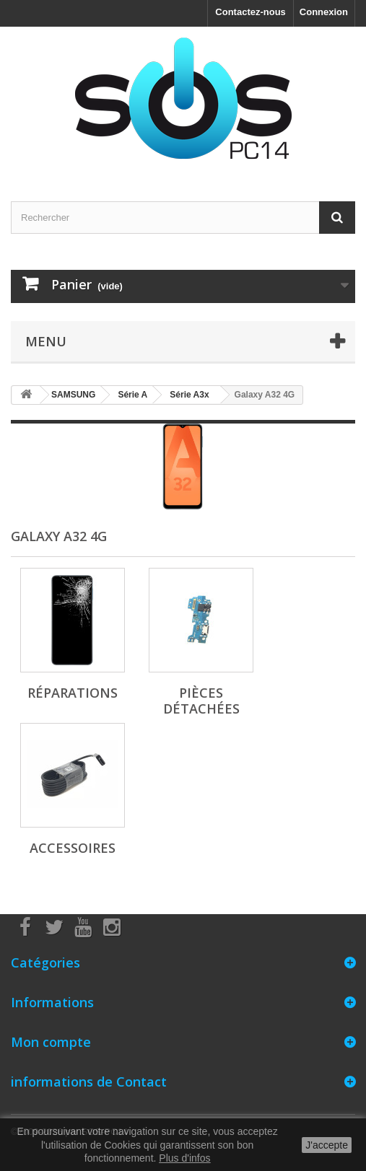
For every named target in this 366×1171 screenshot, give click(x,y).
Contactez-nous (250, 11)
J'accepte (326, 1145)
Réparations (72, 692)
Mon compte (51, 1042)
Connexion (324, 11)
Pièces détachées (201, 700)
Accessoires (73, 847)
